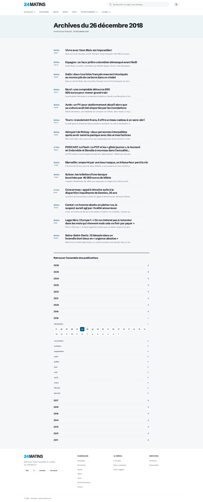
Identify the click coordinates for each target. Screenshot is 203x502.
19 (118, 329)
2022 (56, 291)
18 (124, 329)
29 (67, 329)
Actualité (28, 12)
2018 (56, 318)
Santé (55, 12)
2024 (56, 278)
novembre (58, 341)
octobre (57, 346)
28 (72, 329)
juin (55, 367)
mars (56, 383)
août (56, 356)
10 (72, 334)
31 (56, 329)
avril (56, 377)
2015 (56, 413)
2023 (56, 285)
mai (55, 372)
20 (113, 329)
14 (144, 329)
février (57, 388)
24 (92, 329)
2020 (56, 305)
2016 (56, 407)
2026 (56, 265)
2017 (56, 400)
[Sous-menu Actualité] (34, 12)
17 (129, 329)
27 (77, 329)
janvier (57, 393)
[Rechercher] (140, 4)
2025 (56, 272)
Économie (44, 12)
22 (103, 329)
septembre (59, 351)
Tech (74, 12)
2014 (56, 420)
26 (82, 329)
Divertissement (88, 12)
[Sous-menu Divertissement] (97, 12)
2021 (56, 298)
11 (67, 334)
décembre (58, 324)
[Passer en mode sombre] (176, 4)
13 (56, 334)
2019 (56, 311)
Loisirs (105, 12)
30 (61, 329)
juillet (56, 362)
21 (108, 329)
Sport (65, 12)
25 (87, 329)
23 (98, 329)
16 (134, 329)
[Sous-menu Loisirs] (110, 12)
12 (61, 334)
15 (139, 329)
